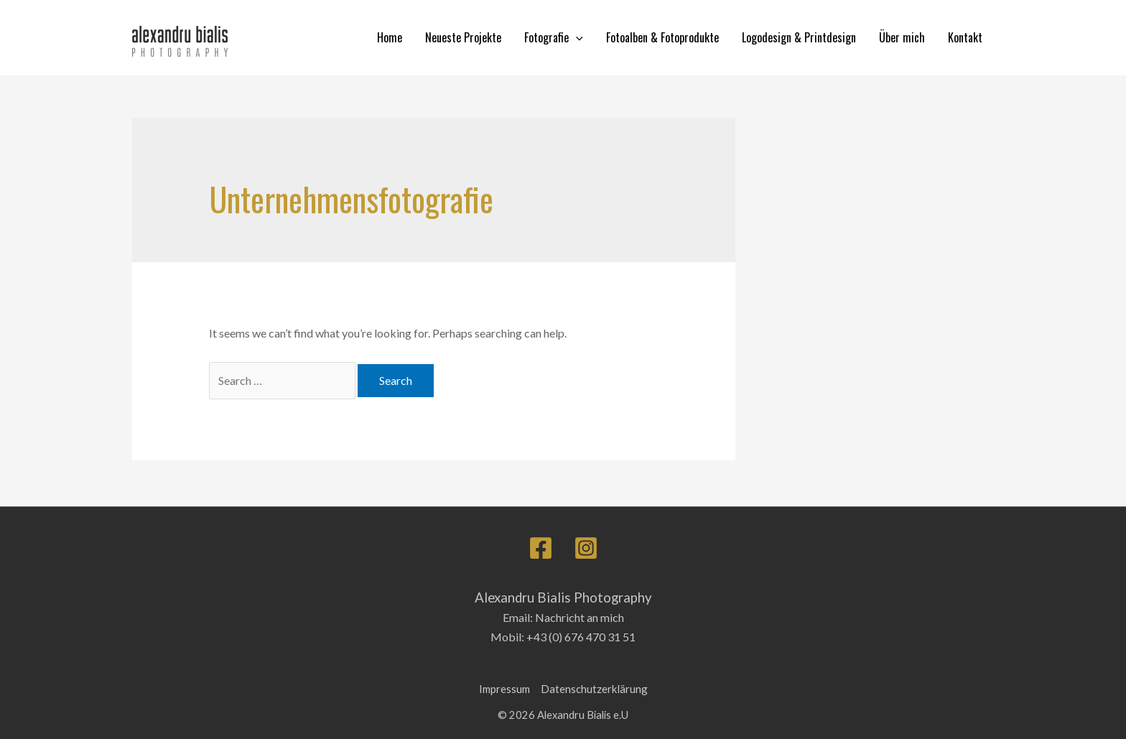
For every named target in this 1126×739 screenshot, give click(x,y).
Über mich (902, 37)
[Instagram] (586, 548)
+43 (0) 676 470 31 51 (581, 636)
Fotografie (553, 37)
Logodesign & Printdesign (799, 37)
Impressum (504, 688)
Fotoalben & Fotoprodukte (662, 37)
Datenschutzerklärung (594, 688)
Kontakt (965, 37)
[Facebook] (541, 548)
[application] (576, 37)
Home (389, 37)
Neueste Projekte (463, 37)
